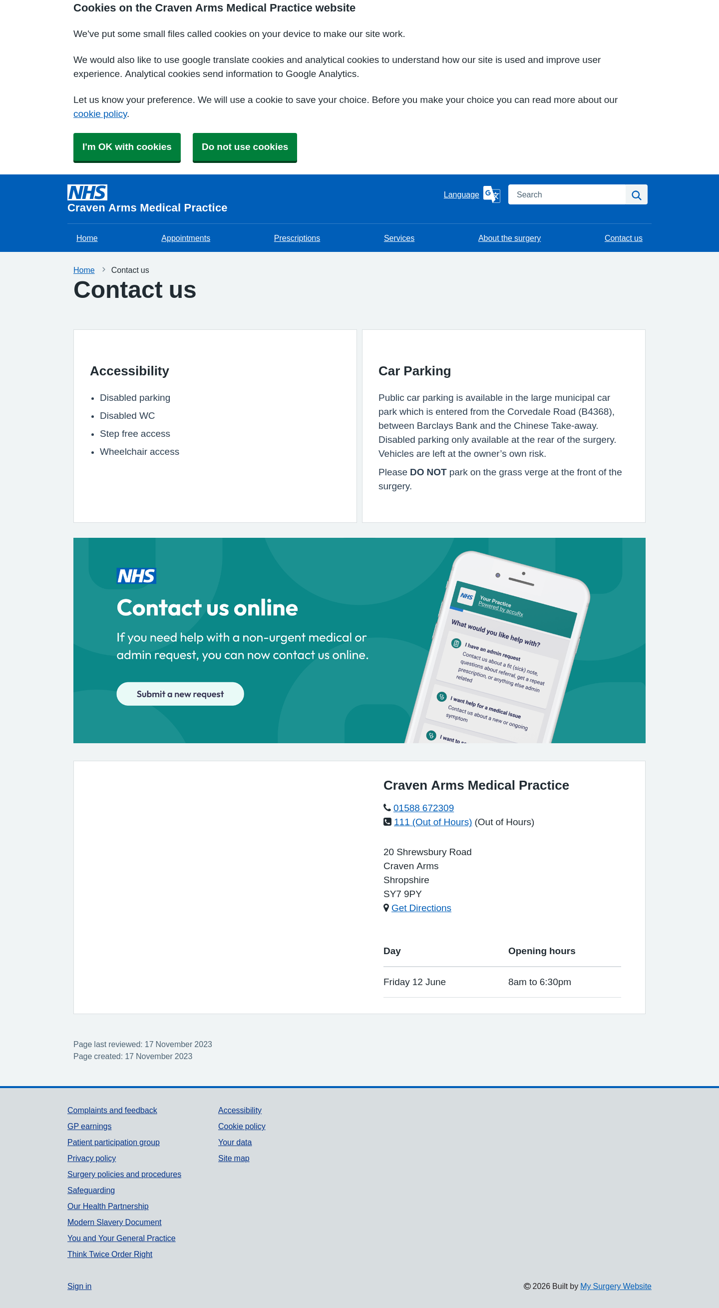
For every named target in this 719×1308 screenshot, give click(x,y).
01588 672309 (423, 808)
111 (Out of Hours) (433, 822)
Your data (235, 1142)
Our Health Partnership (108, 1206)
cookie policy (100, 113)
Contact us (624, 238)
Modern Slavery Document (114, 1222)
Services (399, 238)
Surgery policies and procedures (124, 1174)
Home (87, 238)
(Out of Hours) (505, 822)
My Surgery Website (616, 1286)
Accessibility (240, 1110)
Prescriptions (297, 238)
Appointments (185, 238)
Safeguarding (91, 1190)
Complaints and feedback (112, 1110)
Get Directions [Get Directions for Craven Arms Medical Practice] (421, 908)
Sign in (79, 1286)
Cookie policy (242, 1126)
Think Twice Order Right (109, 1254)
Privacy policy (91, 1158)
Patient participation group (113, 1142)
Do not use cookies (245, 146)
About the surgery (509, 238)
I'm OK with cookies (127, 146)
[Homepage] (253, 198)
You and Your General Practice (121, 1238)
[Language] (472, 194)
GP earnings (89, 1126)
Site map (234, 1158)
